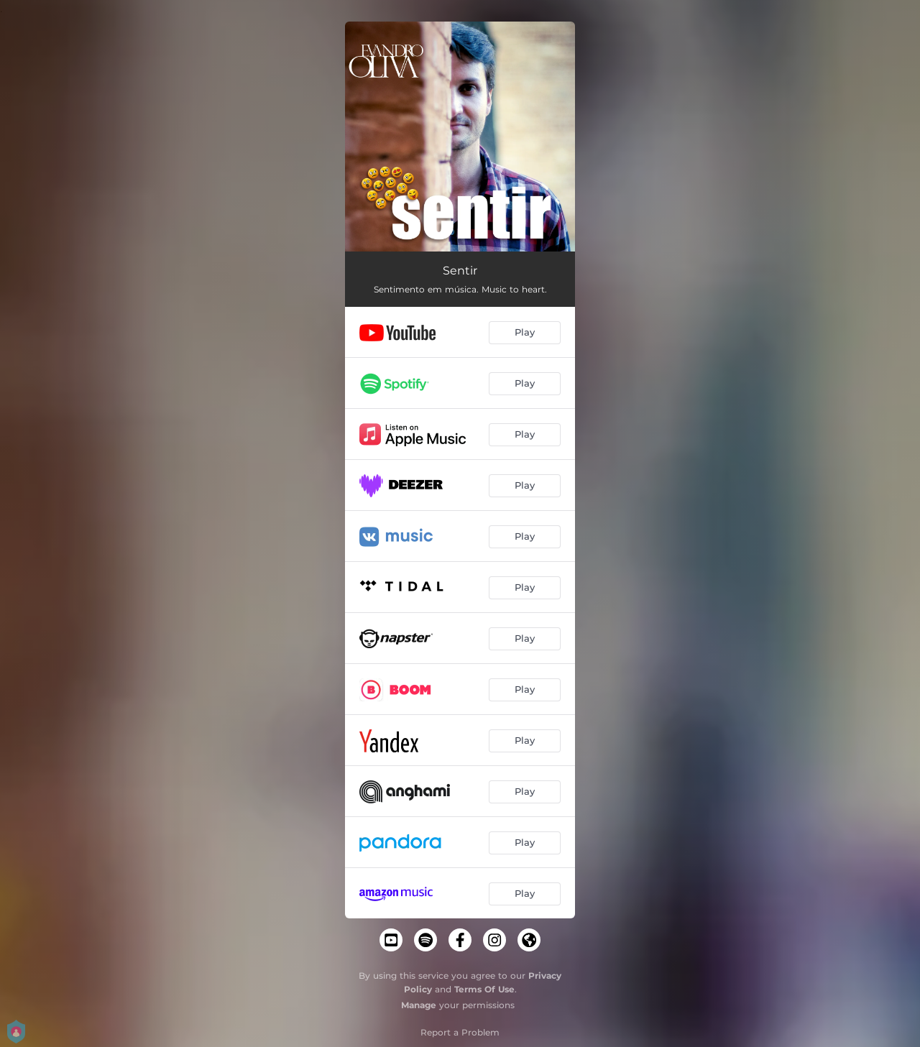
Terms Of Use (484, 989)
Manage (418, 1005)
